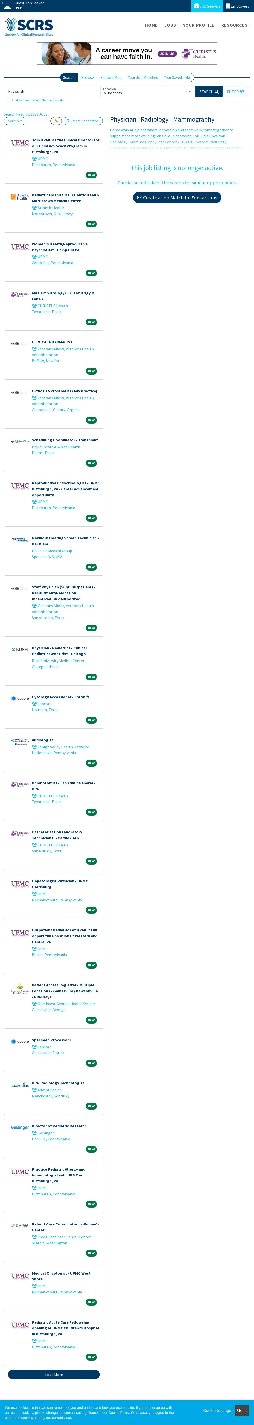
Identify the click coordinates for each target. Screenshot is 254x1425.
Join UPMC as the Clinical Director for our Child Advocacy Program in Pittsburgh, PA (65, 145)
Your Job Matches (143, 77)
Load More (54, 1374)
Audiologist (42, 739)
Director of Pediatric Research (59, 1126)
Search (69, 77)
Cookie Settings (217, 1410)
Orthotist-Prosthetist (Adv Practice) (64, 390)
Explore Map (111, 77)
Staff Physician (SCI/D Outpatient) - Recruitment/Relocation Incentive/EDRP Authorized (63, 592)
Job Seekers (207, 6)
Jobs (170, 25)
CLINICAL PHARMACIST (52, 341)
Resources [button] (234, 25)
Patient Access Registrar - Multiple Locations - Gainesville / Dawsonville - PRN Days (65, 990)
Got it (242, 1410)
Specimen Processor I (51, 1039)
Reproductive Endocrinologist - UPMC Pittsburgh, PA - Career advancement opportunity (66, 488)
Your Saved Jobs (177, 77)
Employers (237, 6)
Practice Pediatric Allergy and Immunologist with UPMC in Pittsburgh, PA (58, 1175)
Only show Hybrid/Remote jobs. (38, 100)
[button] (235, 91)
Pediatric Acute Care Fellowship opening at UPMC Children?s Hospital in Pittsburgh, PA (65, 1328)
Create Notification (83, 121)
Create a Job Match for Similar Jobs (177, 197)
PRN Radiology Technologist (58, 1082)
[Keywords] (53, 91)
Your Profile (199, 25)
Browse (87, 77)
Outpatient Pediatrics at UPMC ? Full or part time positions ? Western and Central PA (64, 935)
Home (151, 25)
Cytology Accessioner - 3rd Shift (60, 696)
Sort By (13, 121)
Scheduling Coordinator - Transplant (65, 439)
